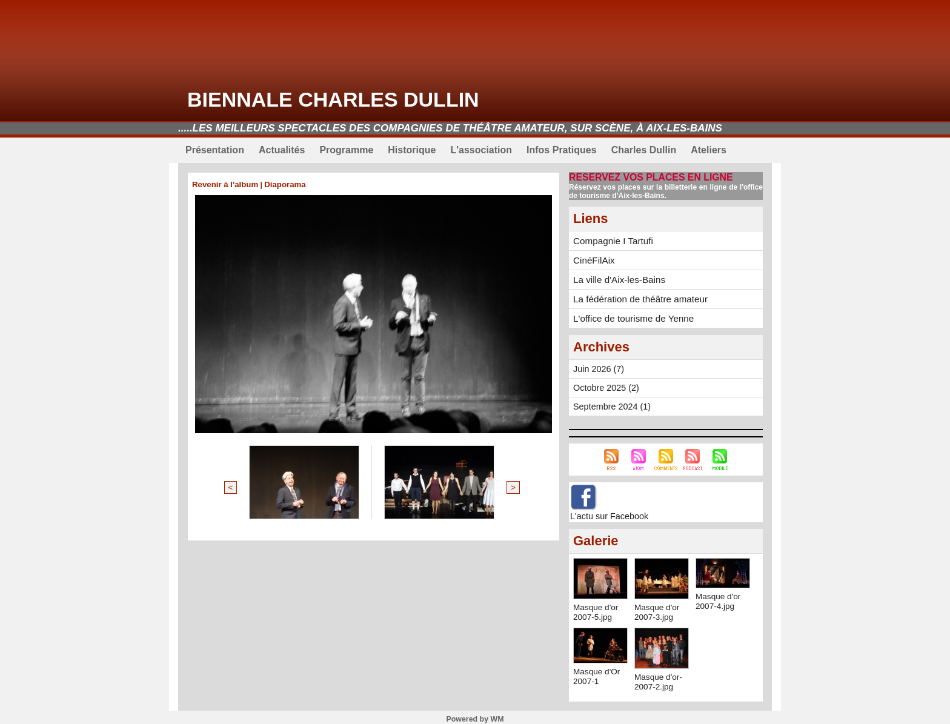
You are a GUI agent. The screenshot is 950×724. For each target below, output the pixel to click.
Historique (412, 150)
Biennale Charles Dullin (333, 99)
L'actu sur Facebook (608, 512)
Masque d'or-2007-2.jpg (658, 678)
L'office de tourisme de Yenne (628, 315)
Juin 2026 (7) (598, 365)
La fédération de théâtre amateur (635, 296)
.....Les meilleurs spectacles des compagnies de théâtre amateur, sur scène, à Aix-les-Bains (450, 128)
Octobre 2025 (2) (605, 384)
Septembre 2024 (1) (611, 403)
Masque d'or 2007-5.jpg (596, 608)
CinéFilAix (592, 259)
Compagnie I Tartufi (609, 240)
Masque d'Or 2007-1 (597, 672)
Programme (346, 150)
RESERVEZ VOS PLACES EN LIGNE (646, 177)
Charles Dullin (644, 150)
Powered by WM (475, 715)
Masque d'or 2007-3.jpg (657, 608)
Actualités (282, 150)
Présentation (214, 150)
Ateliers (708, 150)
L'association (481, 150)
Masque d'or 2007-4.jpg (719, 597)
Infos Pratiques (561, 150)
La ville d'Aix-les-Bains (615, 277)
